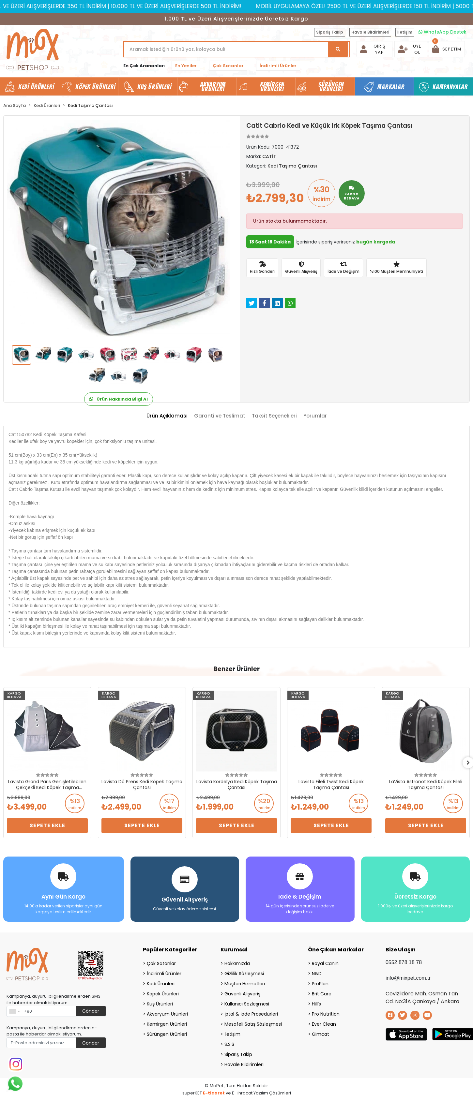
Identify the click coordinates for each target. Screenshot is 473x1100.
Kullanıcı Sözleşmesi (246, 1003)
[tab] (167, 416)
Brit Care (321, 993)
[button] (447, 49)
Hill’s (316, 1003)
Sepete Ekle (47, 825)
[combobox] (14, 1010)
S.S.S (229, 1043)
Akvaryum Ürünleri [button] (213, 86)
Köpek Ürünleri (163, 993)
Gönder (90, 1010)
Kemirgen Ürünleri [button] (272, 86)
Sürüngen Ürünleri (167, 1033)
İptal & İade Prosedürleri (251, 1013)
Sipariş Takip (329, 32)
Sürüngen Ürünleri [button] (331, 86)
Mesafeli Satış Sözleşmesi (253, 1023)
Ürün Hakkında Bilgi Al (118, 399)
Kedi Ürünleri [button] (36, 86)
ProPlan (320, 982)
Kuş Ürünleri (160, 1003)
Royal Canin (325, 962)
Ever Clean (324, 1023)
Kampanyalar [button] (450, 86)
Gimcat (320, 1033)
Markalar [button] (390, 86)
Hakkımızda (237, 962)
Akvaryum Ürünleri (167, 1013)
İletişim (404, 32)
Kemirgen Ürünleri (167, 1023)
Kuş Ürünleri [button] (154, 86)
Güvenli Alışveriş (242, 993)
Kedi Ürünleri (161, 982)
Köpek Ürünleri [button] (95, 86)
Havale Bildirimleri (370, 32)
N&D (317, 972)
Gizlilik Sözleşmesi (244, 972)
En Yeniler (186, 66)
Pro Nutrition (326, 1013)
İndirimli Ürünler (278, 66)
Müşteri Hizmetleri (244, 982)
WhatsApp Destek (442, 32)
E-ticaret (214, 1092)
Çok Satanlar (228, 66)
